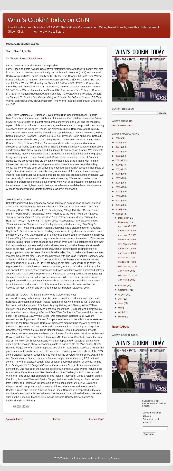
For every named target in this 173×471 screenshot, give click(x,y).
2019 (118, 169)
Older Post (96, 419)
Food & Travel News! (122, 125)
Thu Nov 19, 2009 (127, 239)
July (120, 299)
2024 (118, 147)
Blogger (115, 458)
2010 (118, 209)
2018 (118, 173)
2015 (118, 187)
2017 (118, 178)
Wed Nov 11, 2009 (127, 266)
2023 (118, 151)
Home (56, 419)
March (121, 316)
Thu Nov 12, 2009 (127, 262)
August (122, 294)
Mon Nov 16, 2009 (127, 253)
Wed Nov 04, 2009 (127, 275)
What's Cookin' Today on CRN (48, 19)
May (120, 307)
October (122, 285)
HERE (28, 31)
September (124, 290)
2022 (118, 156)
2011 (118, 205)
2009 (118, 214)
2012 (118, 200)
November (123, 222)
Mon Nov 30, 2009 (127, 226)
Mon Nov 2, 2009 (126, 280)
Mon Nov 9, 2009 (126, 271)
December (123, 218)
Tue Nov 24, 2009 (127, 230)
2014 (118, 191)
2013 (118, 196)
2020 (118, 164)
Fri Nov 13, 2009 (126, 257)
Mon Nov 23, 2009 (127, 235)
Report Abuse (120, 326)
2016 (118, 182)
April (120, 312)
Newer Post (14, 419)
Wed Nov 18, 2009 (127, 244)
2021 (118, 160)
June (121, 303)
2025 (118, 142)
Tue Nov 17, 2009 (127, 248)
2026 (118, 138)
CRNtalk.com (34, 58)
